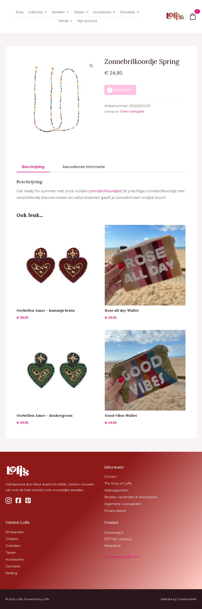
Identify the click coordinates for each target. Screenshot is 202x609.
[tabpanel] (101, 190)
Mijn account (87, 21)
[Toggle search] (182, 17)
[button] (91, 65)
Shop (20, 12)
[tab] (33, 167)
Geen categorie (132, 111)
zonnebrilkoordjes (104, 191)
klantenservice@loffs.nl (122, 557)
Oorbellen (13, 546)
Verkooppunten (116, 490)
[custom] (9, 500)
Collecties (37, 12)
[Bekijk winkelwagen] (192, 16)
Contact (110, 477)
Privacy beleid (115, 511)
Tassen (81, 12)
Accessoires (104, 12)
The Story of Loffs (118, 483)
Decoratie (129, 12)
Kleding (11, 573)
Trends (65, 21)
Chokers (12, 539)
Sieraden (60, 12)
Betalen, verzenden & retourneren (130, 497)
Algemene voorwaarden (123, 504)
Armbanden (15, 532)
